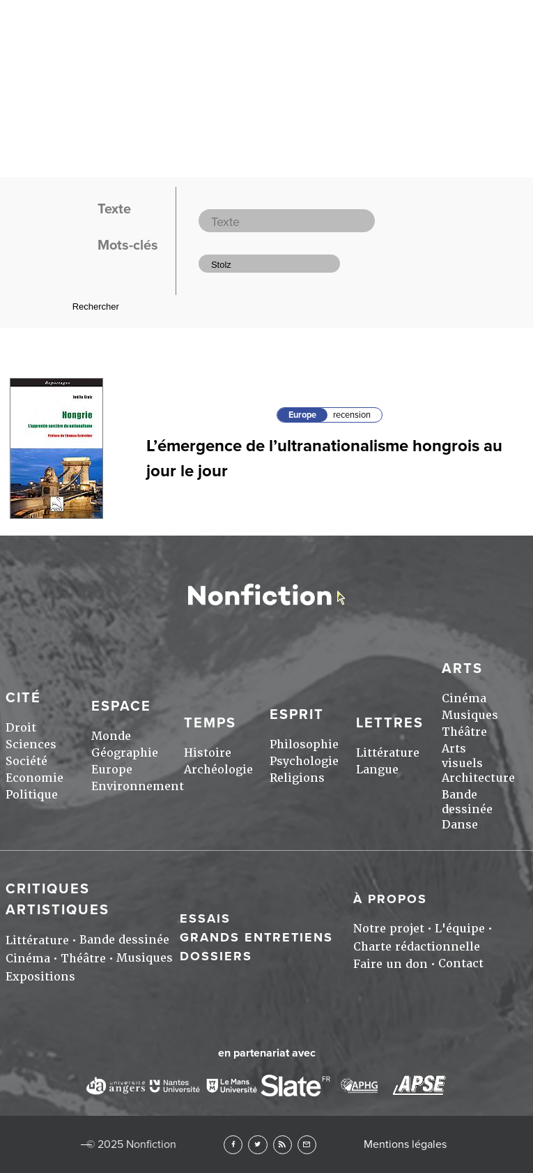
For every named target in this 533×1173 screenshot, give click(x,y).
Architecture (478, 778)
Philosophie (304, 744)
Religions (297, 778)
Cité (23, 698)
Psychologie (304, 761)
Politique (32, 794)
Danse (460, 824)
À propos (390, 899)
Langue (377, 769)
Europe (302, 415)
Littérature (387, 753)
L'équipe (460, 928)
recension (352, 415)
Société (26, 761)
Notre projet (388, 928)
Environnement (137, 786)
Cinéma (464, 698)
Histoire (207, 753)
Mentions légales (405, 1144)
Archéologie (218, 769)
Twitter (257, 1144)
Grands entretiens (256, 937)
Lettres (390, 723)
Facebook (233, 1144)
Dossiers (216, 956)
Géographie (124, 753)
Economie (34, 778)
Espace (121, 706)
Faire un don (390, 964)
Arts (462, 668)
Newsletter (307, 1144)
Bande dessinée (467, 802)
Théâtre (464, 732)
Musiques (470, 715)
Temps (210, 723)
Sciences (31, 744)
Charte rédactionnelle (416, 946)
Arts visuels (462, 756)
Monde (111, 736)
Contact (461, 963)
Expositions (40, 976)
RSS (282, 1144)
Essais (205, 918)
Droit (21, 727)
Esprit (297, 714)
